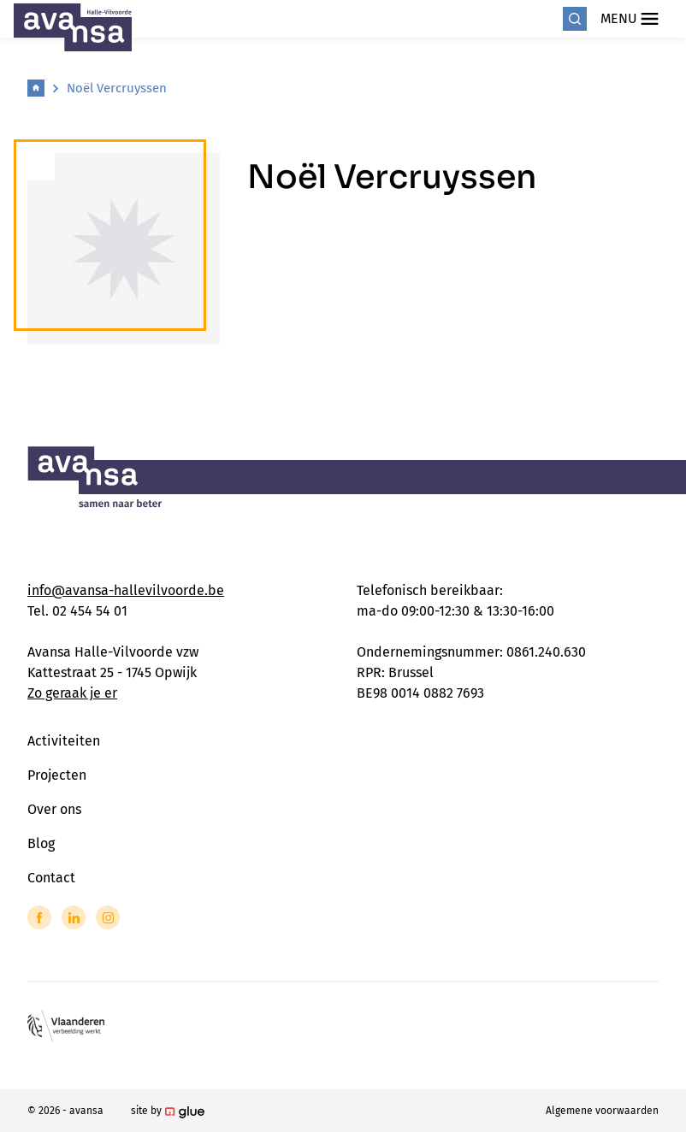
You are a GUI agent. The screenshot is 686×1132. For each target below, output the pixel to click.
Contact (51, 878)
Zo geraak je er (72, 693)
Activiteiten (63, 741)
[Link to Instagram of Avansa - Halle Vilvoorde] (108, 917)
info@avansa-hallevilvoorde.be (125, 590)
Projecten (56, 775)
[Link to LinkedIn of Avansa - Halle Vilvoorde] (74, 917)
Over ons (54, 809)
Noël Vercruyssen (117, 88)
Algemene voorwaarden (602, 1111)
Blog (41, 843)
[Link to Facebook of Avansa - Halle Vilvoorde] (39, 917)
